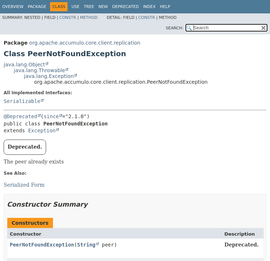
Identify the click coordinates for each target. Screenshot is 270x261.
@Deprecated (20, 116)
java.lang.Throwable (39, 70)
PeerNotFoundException (42, 245)
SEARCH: (174, 28)
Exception (42, 130)
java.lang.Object (24, 64)
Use (75, 6)
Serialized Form (24, 185)
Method (89, 17)
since (51, 116)
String (86, 245)
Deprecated (125, 6)
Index (149, 6)
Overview (13, 6)
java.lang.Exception (49, 76)
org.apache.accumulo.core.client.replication (84, 43)
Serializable (22, 101)
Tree (89, 6)
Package (37, 6)
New (103, 6)
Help (165, 6)
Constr (68, 17)
